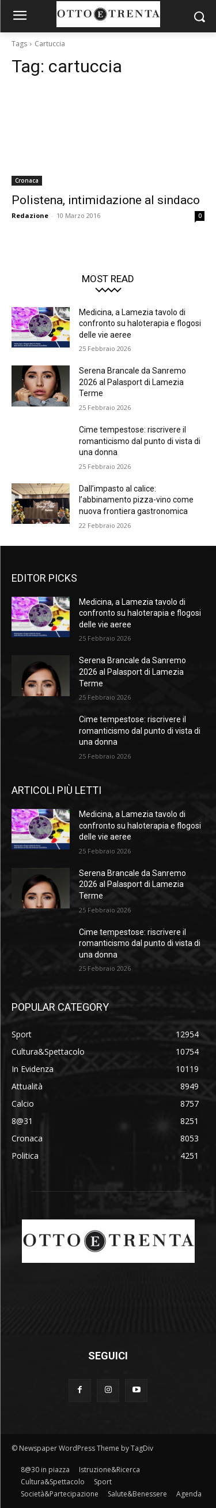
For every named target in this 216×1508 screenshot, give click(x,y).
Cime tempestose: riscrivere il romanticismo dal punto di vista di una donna (139, 441)
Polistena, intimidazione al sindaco (106, 200)
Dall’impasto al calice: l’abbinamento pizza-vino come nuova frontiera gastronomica (136, 500)
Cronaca (27, 180)
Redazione (30, 215)
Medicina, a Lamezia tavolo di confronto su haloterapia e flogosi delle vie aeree (140, 323)
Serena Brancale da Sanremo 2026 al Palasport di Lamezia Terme (132, 382)
